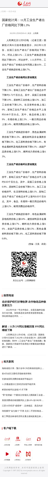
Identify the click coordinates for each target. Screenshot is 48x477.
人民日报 (7, 440)
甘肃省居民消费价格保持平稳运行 (17, 379)
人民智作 (28, 455)
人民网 (3, 11)
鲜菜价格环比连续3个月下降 (15, 390)
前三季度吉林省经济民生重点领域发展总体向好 (23, 416)
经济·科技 (12, 11)
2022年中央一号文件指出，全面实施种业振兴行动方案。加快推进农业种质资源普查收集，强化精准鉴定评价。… (23, 313)
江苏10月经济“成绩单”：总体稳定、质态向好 (22, 406)
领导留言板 (38, 440)
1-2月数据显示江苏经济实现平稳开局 (18, 384)
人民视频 (7, 455)
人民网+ (17, 440)
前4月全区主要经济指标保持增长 (17, 373)
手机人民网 (28, 440)
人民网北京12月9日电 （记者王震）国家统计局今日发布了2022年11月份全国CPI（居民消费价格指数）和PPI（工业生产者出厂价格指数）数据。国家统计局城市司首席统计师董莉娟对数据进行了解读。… (24, 341)
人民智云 (17, 455)
